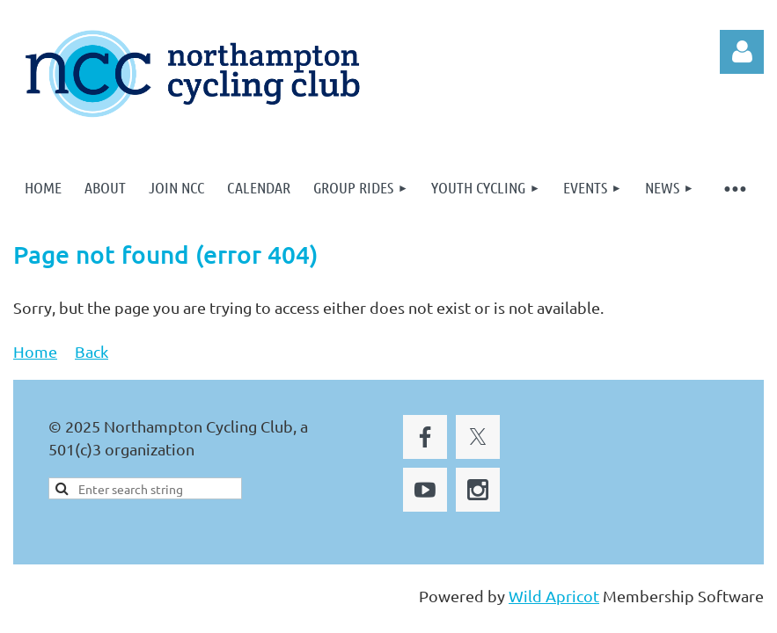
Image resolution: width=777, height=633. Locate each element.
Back (91, 351)
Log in (742, 52)
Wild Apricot (554, 595)
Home (35, 351)
